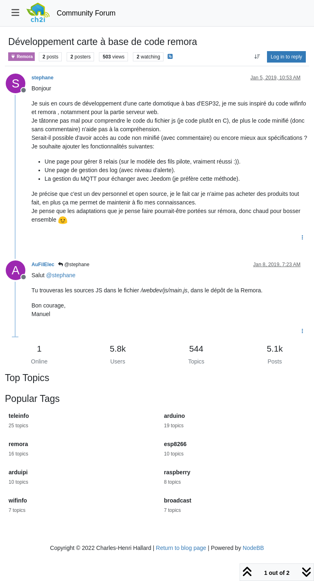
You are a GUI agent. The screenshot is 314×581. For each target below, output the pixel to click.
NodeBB (253, 548)
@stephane (74, 264)
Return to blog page (181, 548)
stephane (42, 78)
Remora (21, 56)
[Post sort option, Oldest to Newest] (257, 57)
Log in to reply (286, 57)
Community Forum (86, 13)
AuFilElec (42, 264)
